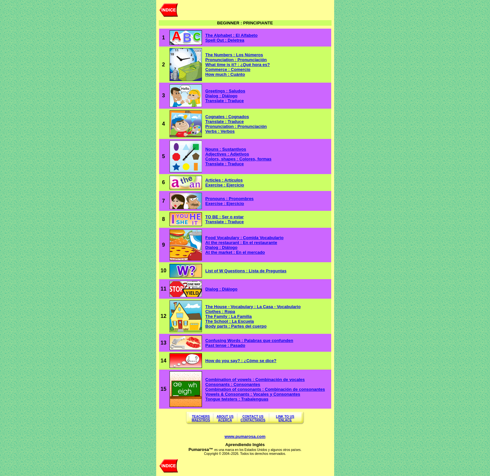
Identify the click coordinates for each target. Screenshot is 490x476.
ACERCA (225, 420)
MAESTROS (201, 420)
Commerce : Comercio (227, 69)
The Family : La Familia (228, 316)
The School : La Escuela (229, 321)
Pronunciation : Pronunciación (236, 126)
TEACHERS (201, 416)
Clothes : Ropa (220, 311)
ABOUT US (225, 416)
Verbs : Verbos (219, 131)
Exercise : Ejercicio (224, 185)
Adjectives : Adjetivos (227, 154)
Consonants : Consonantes (232, 384)
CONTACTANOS (253, 420)
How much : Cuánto (225, 74)
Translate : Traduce (224, 100)
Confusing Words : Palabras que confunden (249, 340)
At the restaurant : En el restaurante (241, 242)
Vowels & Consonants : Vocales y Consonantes (252, 394)
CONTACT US (253, 416)
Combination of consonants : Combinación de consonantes (265, 389)
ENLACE (285, 420)
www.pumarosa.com (245, 436)
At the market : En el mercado (235, 252)
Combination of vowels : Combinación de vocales (255, 379)
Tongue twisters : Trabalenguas (236, 399)
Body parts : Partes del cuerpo (236, 326)
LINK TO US (285, 416)
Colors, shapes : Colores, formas (238, 158)
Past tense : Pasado (225, 345)
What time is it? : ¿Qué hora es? (237, 64)
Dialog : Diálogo (221, 95)
